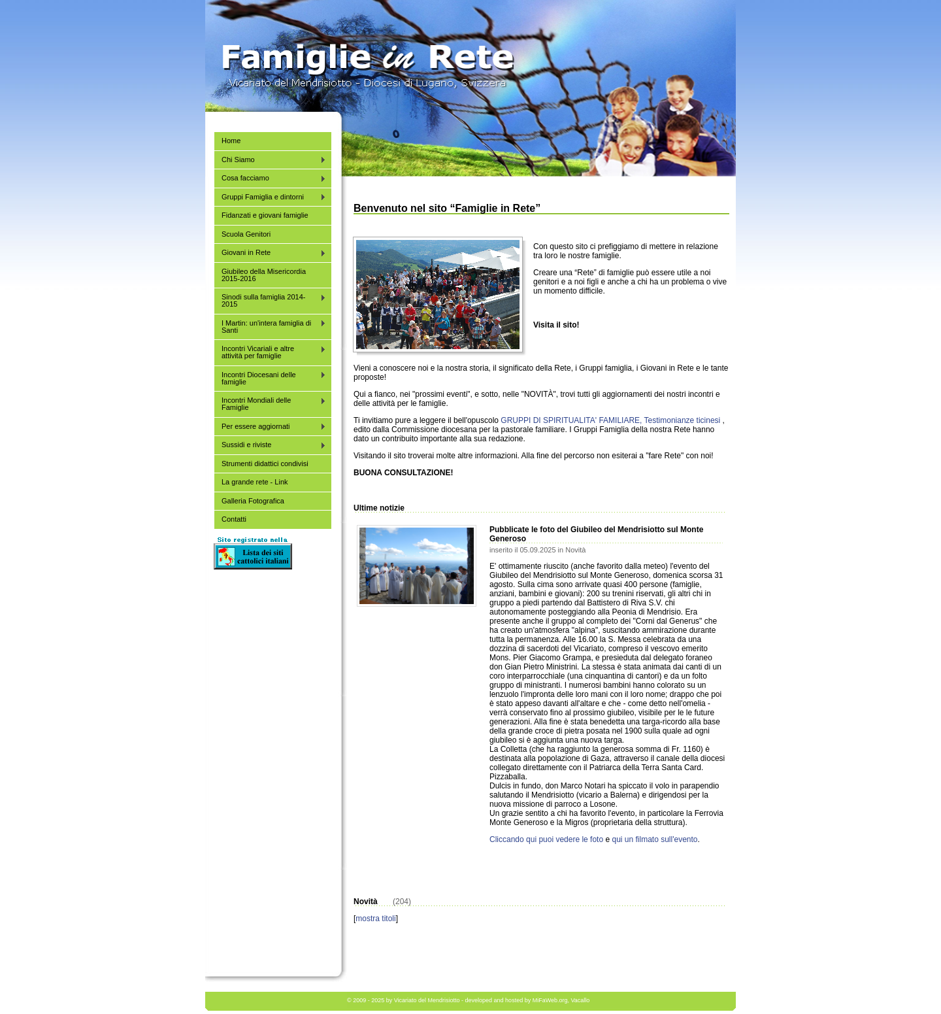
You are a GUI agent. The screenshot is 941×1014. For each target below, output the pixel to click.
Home (231, 140)
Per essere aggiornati (270, 426)
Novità (575, 550)
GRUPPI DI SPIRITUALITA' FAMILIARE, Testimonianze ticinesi (610, 420)
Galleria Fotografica (253, 501)
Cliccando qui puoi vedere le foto (546, 839)
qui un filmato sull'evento (654, 839)
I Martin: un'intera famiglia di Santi (270, 326)
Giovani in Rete (270, 252)
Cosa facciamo (270, 178)
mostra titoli (375, 918)
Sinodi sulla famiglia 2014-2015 (270, 300)
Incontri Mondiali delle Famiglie (270, 403)
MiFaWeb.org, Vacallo (561, 1000)
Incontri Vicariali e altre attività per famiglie (270, 352)
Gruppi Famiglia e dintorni (270, 197)
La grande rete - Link (255, 482)
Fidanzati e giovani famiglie (265, 215)
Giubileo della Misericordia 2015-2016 (264, 274)
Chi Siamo (270, 160)
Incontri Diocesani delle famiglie (270, 378)
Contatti (234, 519)
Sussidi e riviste (270, 445)
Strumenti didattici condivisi (265, 463)
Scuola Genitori (246, 234)
